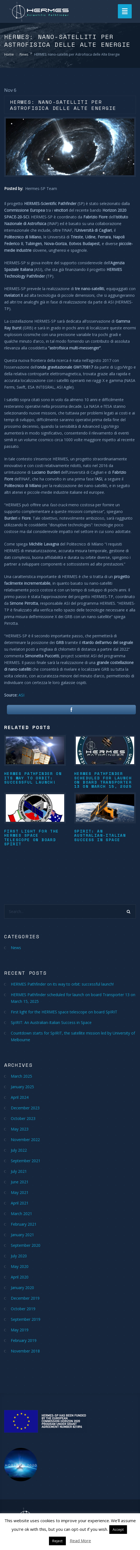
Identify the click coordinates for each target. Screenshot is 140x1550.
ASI (21, 695)
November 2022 (25, 1139)
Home (9, 54)
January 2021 (22, 1234)
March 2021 (21, 1213)
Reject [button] (57, 1540)
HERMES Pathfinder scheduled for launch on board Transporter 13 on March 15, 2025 (103, 780)
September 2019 (25, 1319)
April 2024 (19, 1097)
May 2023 (19, 1129)
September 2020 (25, 1245)
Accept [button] (118, 1529)
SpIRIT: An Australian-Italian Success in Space (100, 835)
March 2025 (21, 1076)
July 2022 (19, 1150)
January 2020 (22, 1287)
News (24, 54)
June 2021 (19, 1181)
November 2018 (25, 1351)
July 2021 (19, 1171)
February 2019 (24, 1340)
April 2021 (19, 1203)
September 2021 (25, 1160)
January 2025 (22, 1086)
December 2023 (25, 1107)
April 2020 (19, 1277)
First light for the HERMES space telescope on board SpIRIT (31, 837)
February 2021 (24, 1224)
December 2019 (25, 1298)
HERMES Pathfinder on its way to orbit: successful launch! (33, 778)
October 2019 (23, 1308)
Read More (80, 1540)
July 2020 (19, 1255)
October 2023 (23, 1118)
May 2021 (19, 1192)
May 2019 (19, 1329)
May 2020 (19, 1266)
